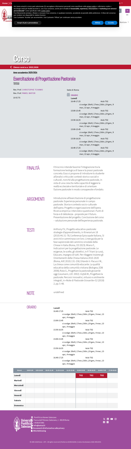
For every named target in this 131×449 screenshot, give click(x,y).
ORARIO (74, 95)
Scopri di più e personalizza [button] (27, 23)
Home (5, 3)
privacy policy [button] (91, 6)
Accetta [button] (111, 23)
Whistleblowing (39, 431)
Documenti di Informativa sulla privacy (48, 428)
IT (127, 11)
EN (127, 15)
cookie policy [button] (45, 11)
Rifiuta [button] (97, 23)
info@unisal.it (39, 425)
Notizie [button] (123, 22)
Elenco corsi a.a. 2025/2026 (25, 67)
